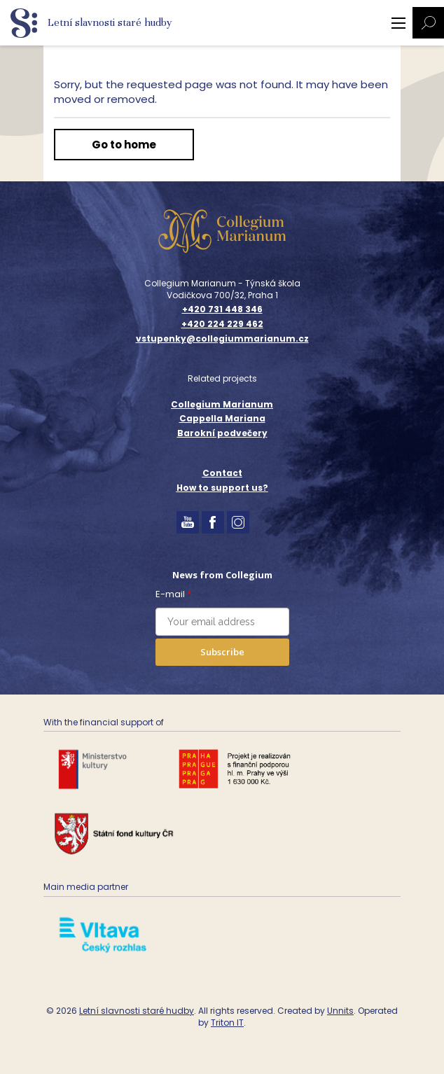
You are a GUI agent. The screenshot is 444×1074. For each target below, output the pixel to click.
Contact (222, 473)
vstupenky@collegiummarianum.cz (222, 338)
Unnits (340, 1011)
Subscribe (222, 652)
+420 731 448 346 (222, 309)
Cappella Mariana (222, 418)
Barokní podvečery (222, 433)
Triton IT (227, 1022)
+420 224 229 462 (222, 324)
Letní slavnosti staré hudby (136, 1011)
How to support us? (222, 488)
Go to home (124, 144)
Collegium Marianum (222, 404)
